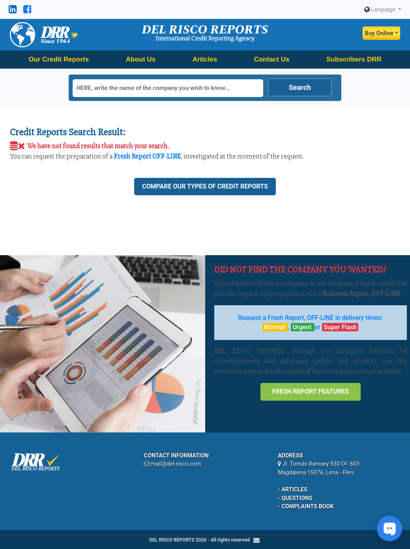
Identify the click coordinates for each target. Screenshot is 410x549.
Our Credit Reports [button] (58, 59)
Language (380, 9)
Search (300, 87)
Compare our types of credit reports (205, 186)
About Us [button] (141, 59)
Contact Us (272, 59)
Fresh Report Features (310, 391)
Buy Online (379, 33)
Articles (205, 59)
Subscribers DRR (354, 59)
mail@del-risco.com (176, 464)
